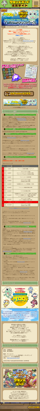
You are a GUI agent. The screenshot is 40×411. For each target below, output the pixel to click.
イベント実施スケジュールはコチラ (19, 208)
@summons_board (28, 41)
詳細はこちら (19, 35)
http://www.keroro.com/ (13, 358)
